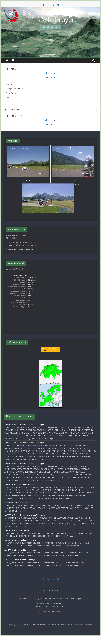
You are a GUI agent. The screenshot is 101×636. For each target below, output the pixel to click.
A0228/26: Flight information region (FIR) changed (25, 515)
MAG (19, 624)
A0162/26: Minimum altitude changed (20, 550)
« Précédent (50, 73)
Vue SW (50, 184)
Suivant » (50, 77)
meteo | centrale (48, 348)
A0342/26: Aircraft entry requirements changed (24, 442)
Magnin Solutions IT (30, 624)
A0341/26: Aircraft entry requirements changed (24, 424)
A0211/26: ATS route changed (17, 530)
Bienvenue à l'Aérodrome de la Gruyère (58, 16)
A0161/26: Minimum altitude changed (20, 540)
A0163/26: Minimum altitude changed (20, 560)
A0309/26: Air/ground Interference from (21, 484)
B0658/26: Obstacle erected (16, 502)
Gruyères (45, 350)
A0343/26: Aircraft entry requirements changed (24, 463)
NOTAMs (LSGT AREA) (21, 416)
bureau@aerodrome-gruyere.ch (19, 249)
